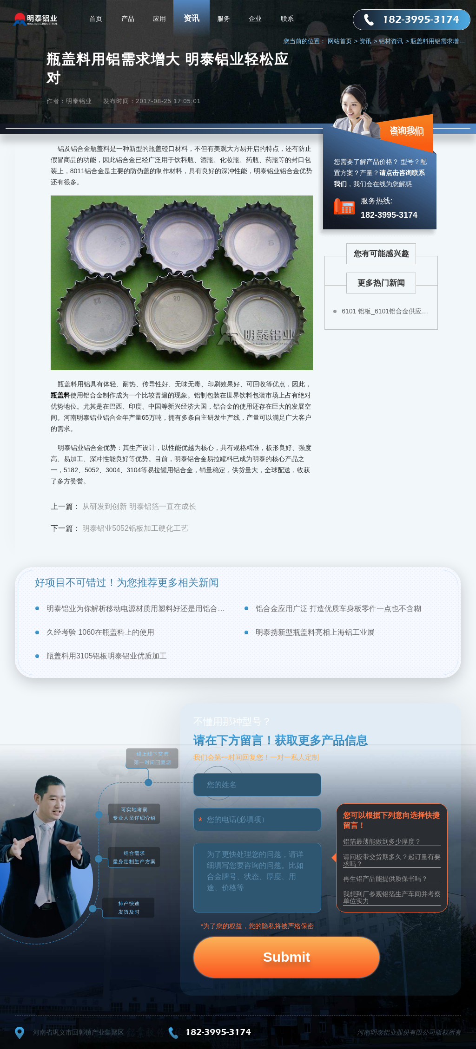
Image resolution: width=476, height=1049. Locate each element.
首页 (95, 18)
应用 (159, 18)
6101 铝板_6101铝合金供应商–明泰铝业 (386, 311)
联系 (287, 18)
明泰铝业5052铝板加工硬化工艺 (135, 528)
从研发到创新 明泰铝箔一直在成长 (139, 506)
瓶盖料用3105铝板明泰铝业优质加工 (106, 656)
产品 (127, 18)
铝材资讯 (394, 41)
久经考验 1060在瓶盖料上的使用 (100, 632)
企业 (255, 18)
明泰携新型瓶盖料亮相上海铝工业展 (315, 632)
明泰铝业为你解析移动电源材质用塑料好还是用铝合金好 (139, 608)
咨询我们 (406, 130)
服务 (223, 18)
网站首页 (343, 41)
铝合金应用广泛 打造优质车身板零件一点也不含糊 (338, 608)
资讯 (191, 18)
